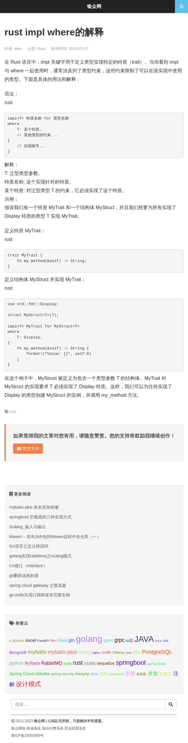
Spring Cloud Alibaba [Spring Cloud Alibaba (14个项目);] (29, 673)
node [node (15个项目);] (106, 652)
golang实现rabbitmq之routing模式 (40, 556)
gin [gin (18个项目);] (71, 640)
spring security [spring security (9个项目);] (62, 674)
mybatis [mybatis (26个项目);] (37, 652)
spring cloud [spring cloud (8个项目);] (156, 663)
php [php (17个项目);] (137, 652)
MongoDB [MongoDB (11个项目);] (18, 652)
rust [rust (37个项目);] (78, 662)
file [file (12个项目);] (52, 640)
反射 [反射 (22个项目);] (130, 673)
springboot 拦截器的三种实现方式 (40, 517)
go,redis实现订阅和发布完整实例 (39, 594)
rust (13, 412)
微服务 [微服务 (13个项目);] (165, 673)
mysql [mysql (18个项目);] (84, 652)
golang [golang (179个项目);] (89, 639)
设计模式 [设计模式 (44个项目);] (28, 684)
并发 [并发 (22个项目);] (153, 673)
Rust (41, 48)
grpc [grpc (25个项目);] (119, 640)
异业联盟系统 (75, 728)
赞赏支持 (28, 448)
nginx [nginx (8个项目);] (96, 652)
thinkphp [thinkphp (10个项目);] (82, 674)
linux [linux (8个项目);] (158, 640)
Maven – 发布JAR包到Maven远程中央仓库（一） (55, 536)
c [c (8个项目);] (10, 640)
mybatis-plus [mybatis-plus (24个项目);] (62, 652)
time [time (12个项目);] (95, 674)
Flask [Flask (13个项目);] (62, 640)
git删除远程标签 (24, 575)
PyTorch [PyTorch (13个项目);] (32, 663)
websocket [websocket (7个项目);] (116, 674)
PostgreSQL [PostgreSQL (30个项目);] (157, 652)
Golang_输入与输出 (27, 526)
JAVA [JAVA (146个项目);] (144, 639)
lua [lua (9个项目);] (166, 641)
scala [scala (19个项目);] (90, 663)
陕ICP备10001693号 (27, 735)
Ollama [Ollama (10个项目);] (119, 652)
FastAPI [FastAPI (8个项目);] (43, 640)
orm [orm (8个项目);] (129, 652)
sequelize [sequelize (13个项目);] (105, 663)
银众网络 (18, 728)
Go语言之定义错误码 (28, 546)
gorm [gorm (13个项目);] (108, 640)
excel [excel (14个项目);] (31, 640)
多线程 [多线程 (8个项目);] (141, 674)
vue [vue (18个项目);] (104, 673)
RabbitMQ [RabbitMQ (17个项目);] (51, 663)
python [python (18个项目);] (16, 663)
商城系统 (34, 728)
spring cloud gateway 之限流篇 (37, 585)
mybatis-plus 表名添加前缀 (34, 507)
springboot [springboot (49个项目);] (131, 662)
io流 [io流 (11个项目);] (129, 640)
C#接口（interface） (28, 565)
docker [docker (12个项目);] (18, 640)
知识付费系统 (52, 728)
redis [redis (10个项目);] (67, 664)
